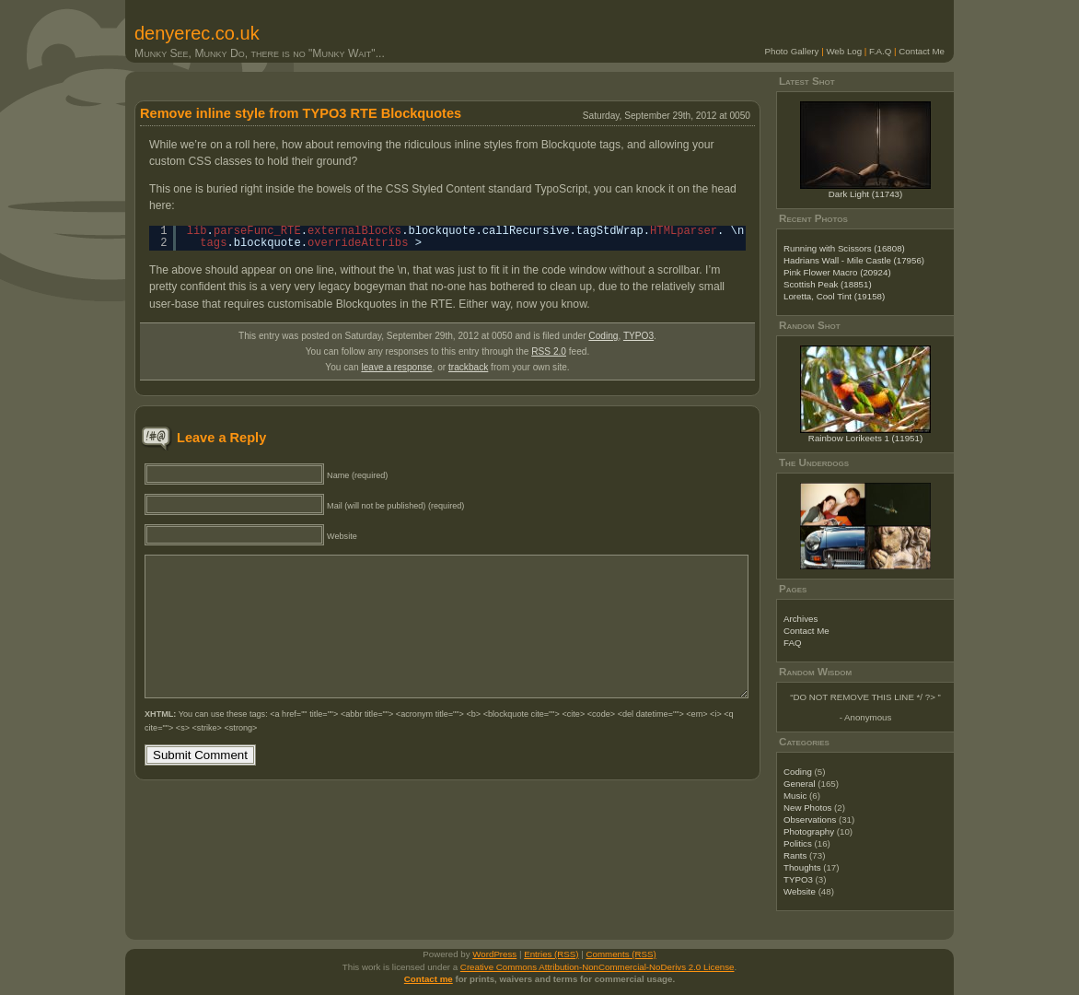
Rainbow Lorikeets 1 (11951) (865, 438)
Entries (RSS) (551, 954)
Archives (800, 619)
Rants (794, 855)
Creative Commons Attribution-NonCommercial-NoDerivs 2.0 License (597, 967)
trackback (468, 367)
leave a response (396, 367)
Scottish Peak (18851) (827, 284)
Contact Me (922, 51)
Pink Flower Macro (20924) (837, 272)
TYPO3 (638, 336)
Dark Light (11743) (866, 194)
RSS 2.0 (548, 351)
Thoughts (802, 867)
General (799, 783)
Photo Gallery (792, 51)
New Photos (807, 807)
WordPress (494, 954)
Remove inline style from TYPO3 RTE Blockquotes (300, 113)
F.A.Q (880, 51)
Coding (603, 336)
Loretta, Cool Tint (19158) (834, 296)
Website (799, 891)
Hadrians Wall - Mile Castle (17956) (853, 260)
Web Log (844, 51)
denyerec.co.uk (197, 33)
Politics (797, 843)
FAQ (792, 643)
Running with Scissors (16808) (844, 248)
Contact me (428, 979)
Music (794, 795)
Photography (808, 831)
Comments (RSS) (621, 954)
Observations (809, 819)
